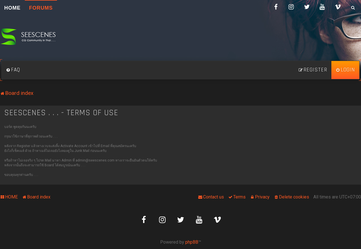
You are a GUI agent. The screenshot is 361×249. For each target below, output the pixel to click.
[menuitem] (13, 70)
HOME (12, 8)
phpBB (191, 242)
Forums (41, 8)
